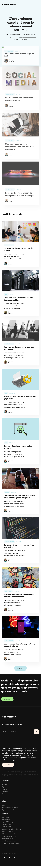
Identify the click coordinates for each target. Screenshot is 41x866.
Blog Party (5, 791)
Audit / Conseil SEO (8, 831)
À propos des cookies (9, 810)
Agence (4, 787)
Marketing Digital (7, 838)
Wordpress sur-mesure (9, 841)
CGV (3, 805)
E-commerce (6, 819)
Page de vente (6, 826)
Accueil (4, 784)
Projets (4, 789)
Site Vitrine (5, 817)
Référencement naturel (9, 834)
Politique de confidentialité (10, 807)
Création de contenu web (10, 843)
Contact (7, 699)
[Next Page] (20, 669)
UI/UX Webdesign (8, 822)
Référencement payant (9, 836)
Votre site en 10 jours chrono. (11, 829)
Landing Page (6, 824)
